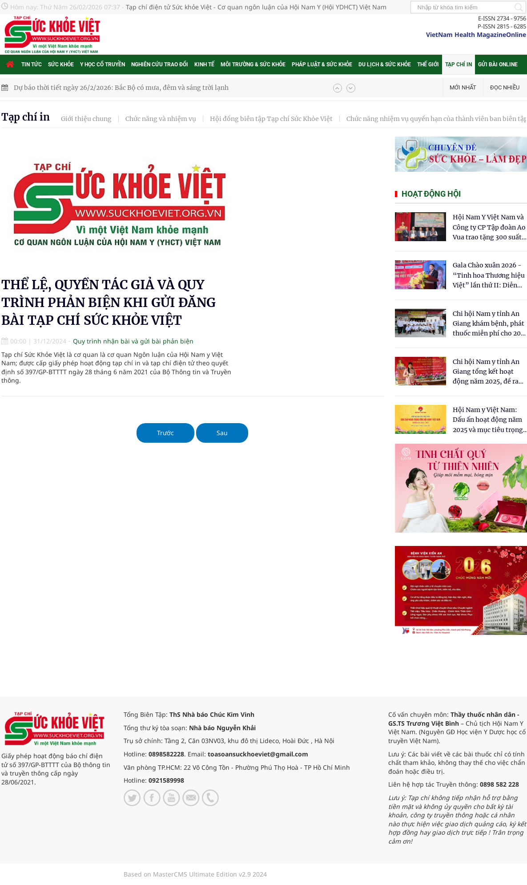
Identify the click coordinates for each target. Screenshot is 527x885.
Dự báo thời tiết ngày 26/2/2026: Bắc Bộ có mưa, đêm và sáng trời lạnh (121, 88)
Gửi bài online (498, 64)
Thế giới (428, 64)
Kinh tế (204, 64)
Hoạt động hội (431, 193)
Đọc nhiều (504, 87)
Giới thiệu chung (86, 119)
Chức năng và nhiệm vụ (160, 119)
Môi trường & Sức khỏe (253, 64)
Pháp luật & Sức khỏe (322, 64)
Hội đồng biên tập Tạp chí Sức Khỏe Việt (271, 119)
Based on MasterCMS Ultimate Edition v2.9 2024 (195, 874)
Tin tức (31, 64)
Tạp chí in (458, 64)
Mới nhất (463, 87)
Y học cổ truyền (102, 64)
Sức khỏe (61, 64)
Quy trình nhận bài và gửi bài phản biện (133, 341)
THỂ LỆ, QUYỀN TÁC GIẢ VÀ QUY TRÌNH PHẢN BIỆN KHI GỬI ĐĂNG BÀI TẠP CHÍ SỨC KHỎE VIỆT (108, 302)
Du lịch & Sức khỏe (384, 64)
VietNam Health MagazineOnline (476, 34)
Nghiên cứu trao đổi (159, 64)
